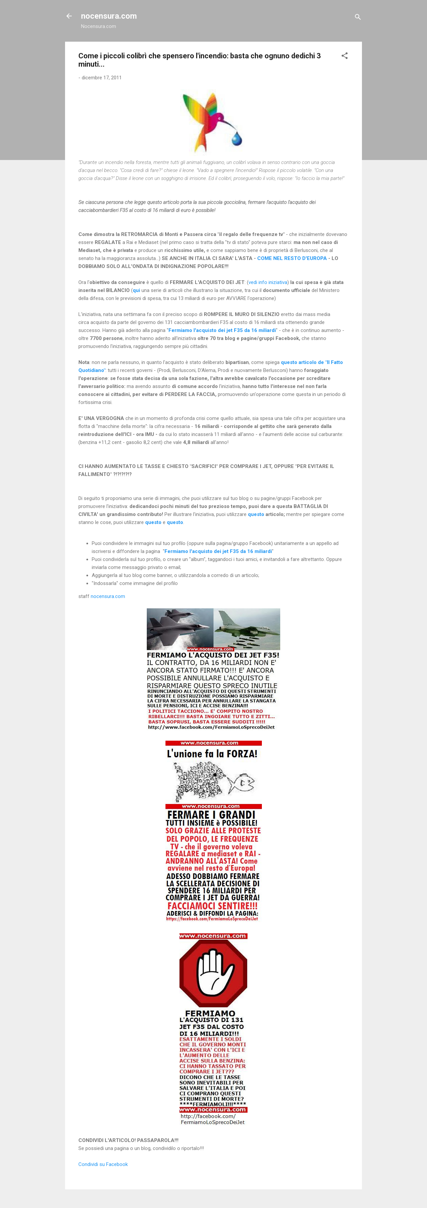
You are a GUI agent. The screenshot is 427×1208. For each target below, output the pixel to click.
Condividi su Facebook (103, 1164)
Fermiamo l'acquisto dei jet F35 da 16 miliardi (222, 330)
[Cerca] (358, 18)
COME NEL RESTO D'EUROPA (292, 258)
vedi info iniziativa (268, 282)
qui (136, 290)
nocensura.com (109, 16)
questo (256, 514)
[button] (345, 57)
